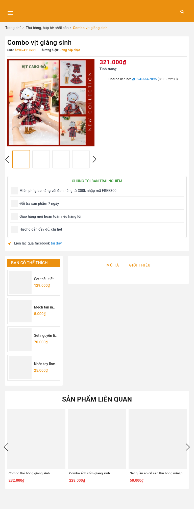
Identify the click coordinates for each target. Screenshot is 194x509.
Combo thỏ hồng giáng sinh (29, 473)
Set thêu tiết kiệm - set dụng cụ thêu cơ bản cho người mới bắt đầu (45, 279)
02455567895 (144, 79)
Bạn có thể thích (29, 262)
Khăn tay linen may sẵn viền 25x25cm (45, 364)
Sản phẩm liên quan (97, 399)
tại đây (56, 243)
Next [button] (94, 159)
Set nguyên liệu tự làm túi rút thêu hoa (46, 336)
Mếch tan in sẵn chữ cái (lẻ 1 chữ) (46, 307)
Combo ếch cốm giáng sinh (89, 473)
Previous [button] (7, 159)
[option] (50, 102)
